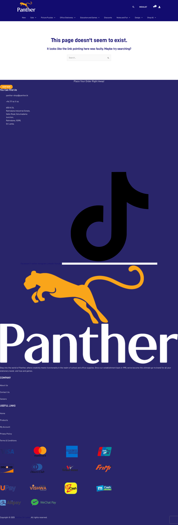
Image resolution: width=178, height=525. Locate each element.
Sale (33, 18)
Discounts (108, 18)
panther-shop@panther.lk (17, 95)
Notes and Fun (123, 18)
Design (139, 18)
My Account (5, 427)
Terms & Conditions (8, 441)
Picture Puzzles (48, 18)
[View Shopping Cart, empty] (154, 7)
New (24, 18)
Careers (3, 399)
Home (2, 413)
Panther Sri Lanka (22, 517)
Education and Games (89, 18)
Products (4, 420)
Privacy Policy (6, 434)
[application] (35, 18)
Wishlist (143, 7)
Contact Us (5, 392)
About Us (4, 385)
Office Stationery (67, 18)
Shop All (151, 18)
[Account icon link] (159, 7)
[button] (133, 6)
